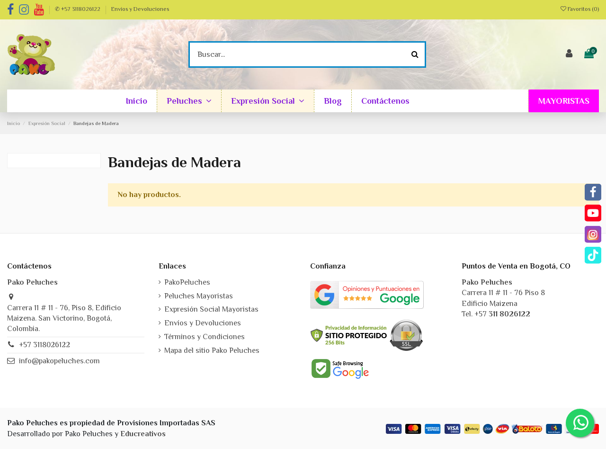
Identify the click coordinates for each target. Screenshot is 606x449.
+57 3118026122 (44, 345)
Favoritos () (580, 9)
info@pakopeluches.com (59, 361)
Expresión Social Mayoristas (211, 309)
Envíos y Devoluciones (140, 9)
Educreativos (143, 434)
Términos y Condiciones (204, 336)
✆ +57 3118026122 (78, 9)
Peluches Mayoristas (198, 296)
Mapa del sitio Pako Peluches (211, 350)
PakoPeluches (187, 282)
